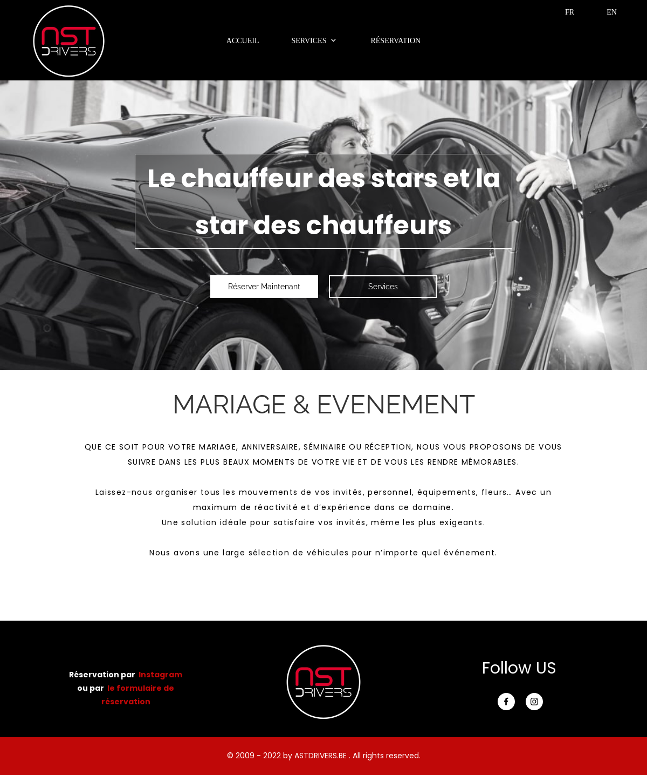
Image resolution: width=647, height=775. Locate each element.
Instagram (160, 674)
